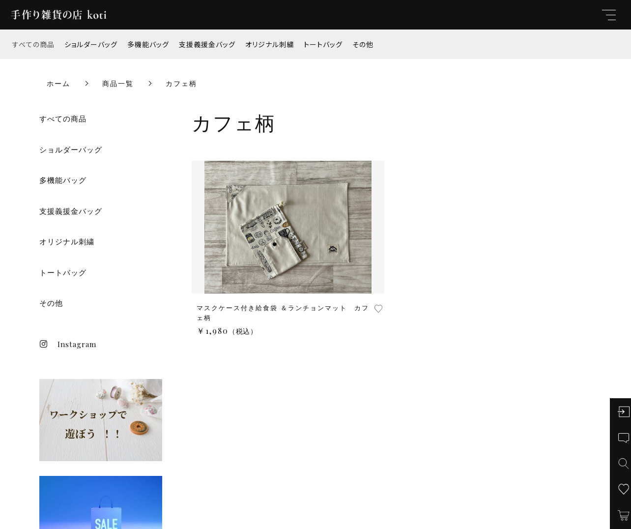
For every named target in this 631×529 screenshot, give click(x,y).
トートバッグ (323, 44)
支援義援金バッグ (207, 44)
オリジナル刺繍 (269, 44)
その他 (362, 44)
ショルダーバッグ (90, 44)
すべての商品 (33, 44)
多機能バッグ (148, 44)
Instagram (67, 344)
